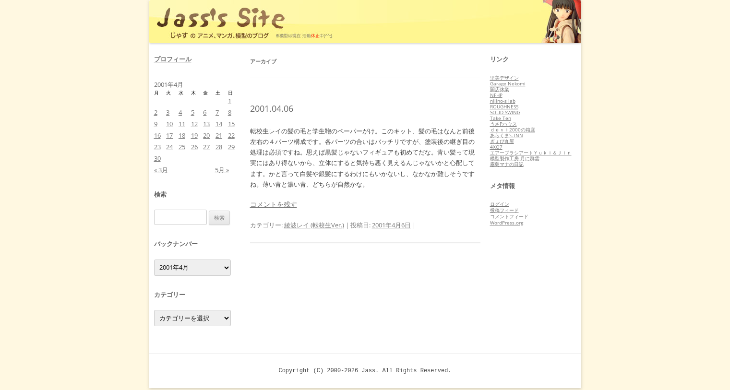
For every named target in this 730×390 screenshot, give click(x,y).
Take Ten (500, 118)
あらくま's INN (506, 135)
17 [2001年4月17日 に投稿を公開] (169, 135)
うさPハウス (503, 123)
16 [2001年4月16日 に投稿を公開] (157, 135)
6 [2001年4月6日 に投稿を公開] (204, 112)
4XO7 (496, 146)
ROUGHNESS (504, 106)
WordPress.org (506, 222)
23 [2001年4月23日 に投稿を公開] (157, 146)
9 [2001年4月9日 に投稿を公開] (155, 123)
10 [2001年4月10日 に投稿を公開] (169, 123)
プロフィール (172, 59)
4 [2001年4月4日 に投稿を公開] (180, 112)
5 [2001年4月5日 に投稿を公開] (192, 112)
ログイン (499, 204)
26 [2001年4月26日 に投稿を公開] (194, 146)
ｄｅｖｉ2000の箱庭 (512, 129)
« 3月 (161, 169)
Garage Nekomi (508, 83)
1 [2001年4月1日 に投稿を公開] (229, 100)
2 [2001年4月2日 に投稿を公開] (155, 112)
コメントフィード (509, 216)
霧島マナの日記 (507, 164)
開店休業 (499, 89)
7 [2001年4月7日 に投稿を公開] (217, 112)
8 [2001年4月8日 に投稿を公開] (229, 112)
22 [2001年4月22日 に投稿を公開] (231, 135)
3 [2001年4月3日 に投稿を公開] (167, 112)
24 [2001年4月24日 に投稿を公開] (169, 146)
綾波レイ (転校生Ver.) (314, 225)
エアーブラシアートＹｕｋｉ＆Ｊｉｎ (531, 152)
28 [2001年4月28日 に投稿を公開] (218, 146)
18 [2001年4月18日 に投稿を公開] (182, 135)
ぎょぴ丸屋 (502, 141)
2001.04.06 (271, 108)
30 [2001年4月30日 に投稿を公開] (157, 158)
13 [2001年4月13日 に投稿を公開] (206, 123)
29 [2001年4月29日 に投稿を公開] (231, 146)
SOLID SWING (505, 112)
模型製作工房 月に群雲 (514, 158)
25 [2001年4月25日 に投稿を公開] (182, 146)
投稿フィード (504, 210)
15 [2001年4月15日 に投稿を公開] (231, 123)
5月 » (222, 169)
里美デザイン (504, 77)
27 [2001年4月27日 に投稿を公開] (206, 146)
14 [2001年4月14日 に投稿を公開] (218, 123)
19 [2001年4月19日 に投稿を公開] (194, 135)
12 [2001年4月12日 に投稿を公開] (194, 123)
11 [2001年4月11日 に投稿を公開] (182, 123)
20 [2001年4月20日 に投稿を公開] (206, 135)
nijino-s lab (502, 100)
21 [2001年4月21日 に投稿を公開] (218, 135)
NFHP (496, 95)
